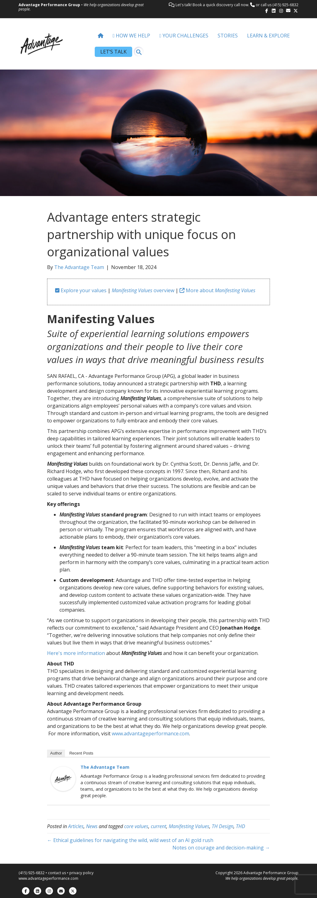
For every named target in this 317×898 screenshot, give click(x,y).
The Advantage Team (104, 767)
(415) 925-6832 (285, 4)
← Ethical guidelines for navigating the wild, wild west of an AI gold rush (130, 840)
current (158, 826)
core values (136, 826)
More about (217, 290)
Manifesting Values (189, 826)
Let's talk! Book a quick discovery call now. (212, 4)
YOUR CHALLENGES (183, 35)
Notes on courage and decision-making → (221, 847)
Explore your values (80, 290)
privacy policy (81, 872)
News (92, 826)
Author (56, 753)
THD (240, 826)
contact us (57, 872)
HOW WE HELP (131, 35)
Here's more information (76, 653)
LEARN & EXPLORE (268, 35)
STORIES (228, 35)
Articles (76, 826)
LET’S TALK (113, 51)
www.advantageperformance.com (150, 733)
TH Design (222, 826)
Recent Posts (81, 753)
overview (143, 290)
